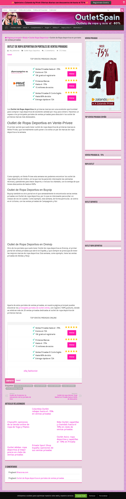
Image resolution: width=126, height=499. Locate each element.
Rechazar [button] (92, 496)
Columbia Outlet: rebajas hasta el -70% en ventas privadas (42, 411)
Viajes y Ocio (65, 27)
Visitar (71, 74)
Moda (25, 27)
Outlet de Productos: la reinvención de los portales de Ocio (22, 396)
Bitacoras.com (22, 472)
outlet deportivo (69, 386)
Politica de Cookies (25, 10)
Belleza (55, 27)
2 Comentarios (49, 51)
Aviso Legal (13, 10)
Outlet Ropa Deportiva (38, 38)
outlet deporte (40, 386)
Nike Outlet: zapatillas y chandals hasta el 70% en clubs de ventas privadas (68, 426)
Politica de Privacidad (40, 10)
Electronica (77, 27)
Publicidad (52, 10)
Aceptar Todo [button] (80, 496)
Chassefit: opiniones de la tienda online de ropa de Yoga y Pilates (18, 424)
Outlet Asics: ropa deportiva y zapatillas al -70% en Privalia (67, 439)
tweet (9, 54)
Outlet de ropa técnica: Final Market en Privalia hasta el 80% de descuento (65, 396)
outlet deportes (54, 386)
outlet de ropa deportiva (23, 386)
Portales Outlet (16, 27)
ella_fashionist (14, 51)
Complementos (36, 27)
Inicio (5, 10)
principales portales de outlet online (34, 308)
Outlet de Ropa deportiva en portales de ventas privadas (40, 478)
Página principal (13, 38)
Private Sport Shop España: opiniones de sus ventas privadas (42, 447)
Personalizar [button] (103, 496)
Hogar (47, 27)
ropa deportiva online (14, 388)
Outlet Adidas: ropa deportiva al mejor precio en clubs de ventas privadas (17, 451)
